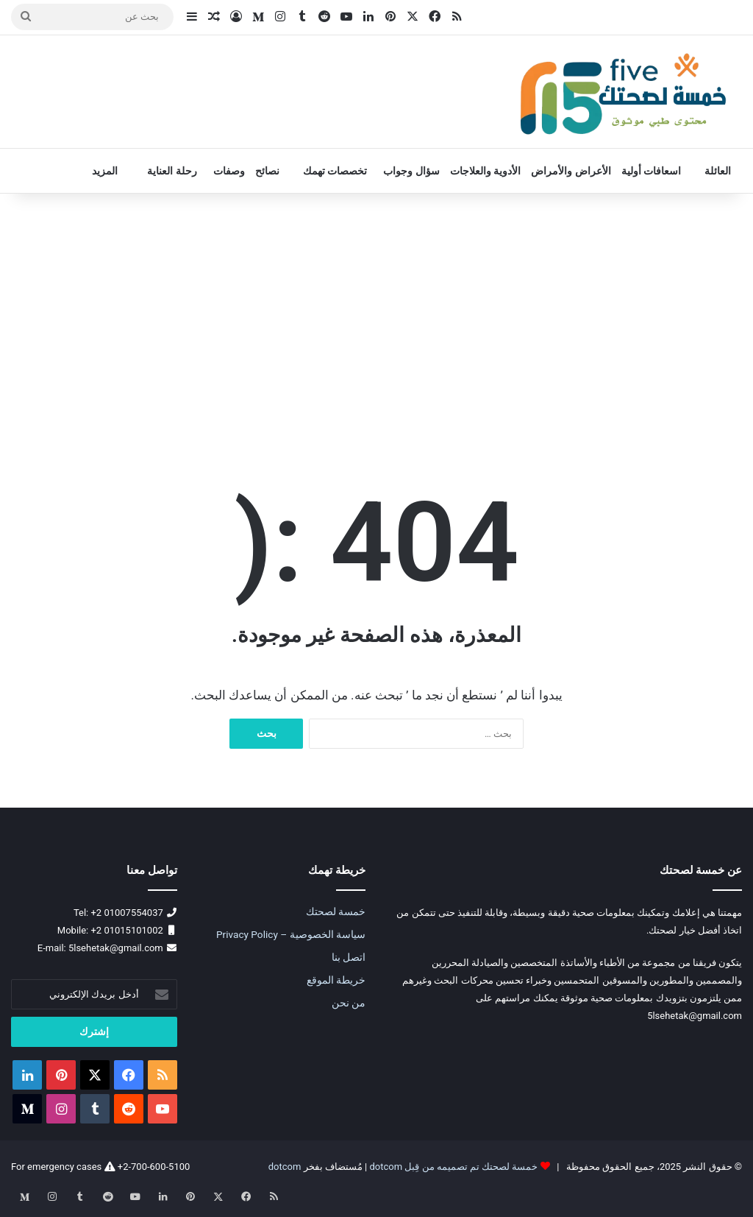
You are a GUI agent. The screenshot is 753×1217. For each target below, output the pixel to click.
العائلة (717, 171)
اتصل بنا (348, 957)
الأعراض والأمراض (570, 171)
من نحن (348, 1003)
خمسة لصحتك (335, 911)
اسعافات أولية (651, 171)
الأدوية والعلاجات (485, 171)
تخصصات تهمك (335, 171)
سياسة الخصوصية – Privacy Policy (290, 934)
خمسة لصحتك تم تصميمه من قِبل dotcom (453, 1166)
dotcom (284, 1166)
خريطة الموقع (336, 980)
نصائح (267, 171)
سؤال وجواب (411, 171)
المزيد (105, 171)
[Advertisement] (376, 319)
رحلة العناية (171, 171)
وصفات (229, 171)
